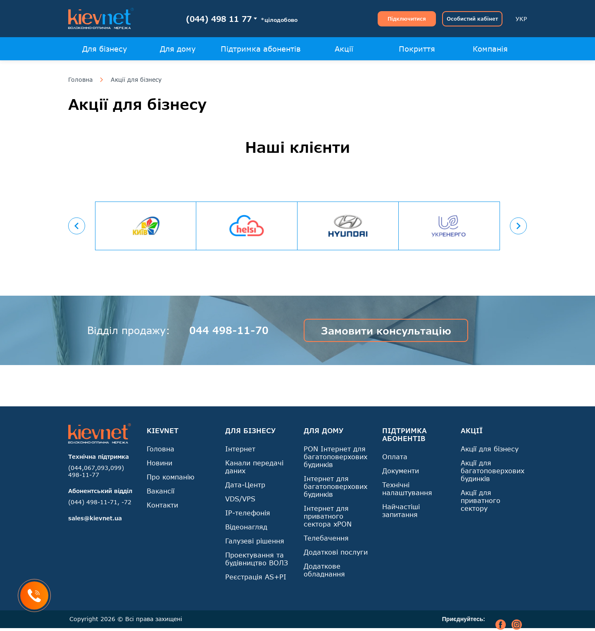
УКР (521, 18)
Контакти (162, 505)
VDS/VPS (240, 499)
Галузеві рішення (254, 541)
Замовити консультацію (386, 331)
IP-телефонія (247, 513)
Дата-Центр (245, 485)
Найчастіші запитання (401, 510)
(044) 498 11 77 (219, 19)
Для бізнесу (104, 48)
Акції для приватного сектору (480, 500)
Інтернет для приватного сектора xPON (328, 516)
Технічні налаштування (407, 488)
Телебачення (326, 538)
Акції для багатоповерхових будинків (492, 470)
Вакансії (160, 491)
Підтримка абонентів (261, 48)
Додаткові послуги (336, 552)
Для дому (178, 48)
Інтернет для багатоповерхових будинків (335, 486)
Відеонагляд (246, 527)
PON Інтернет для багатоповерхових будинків (335, 456)
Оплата (394, 456)
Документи (400, 470)
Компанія (490, 48)
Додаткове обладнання (324, 570)
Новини (159, 463)
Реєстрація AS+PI (255, 577)
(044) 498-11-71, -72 (99, 501)
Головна (80, 80)
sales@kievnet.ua (95, 518)
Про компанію (170, 477)
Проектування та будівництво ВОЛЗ (256, 559)
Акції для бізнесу (136, 80)
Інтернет (240, 449)
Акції (344, 48)
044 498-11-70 (229, 330)
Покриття (417, 48)
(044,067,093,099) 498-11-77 (96, 471)
